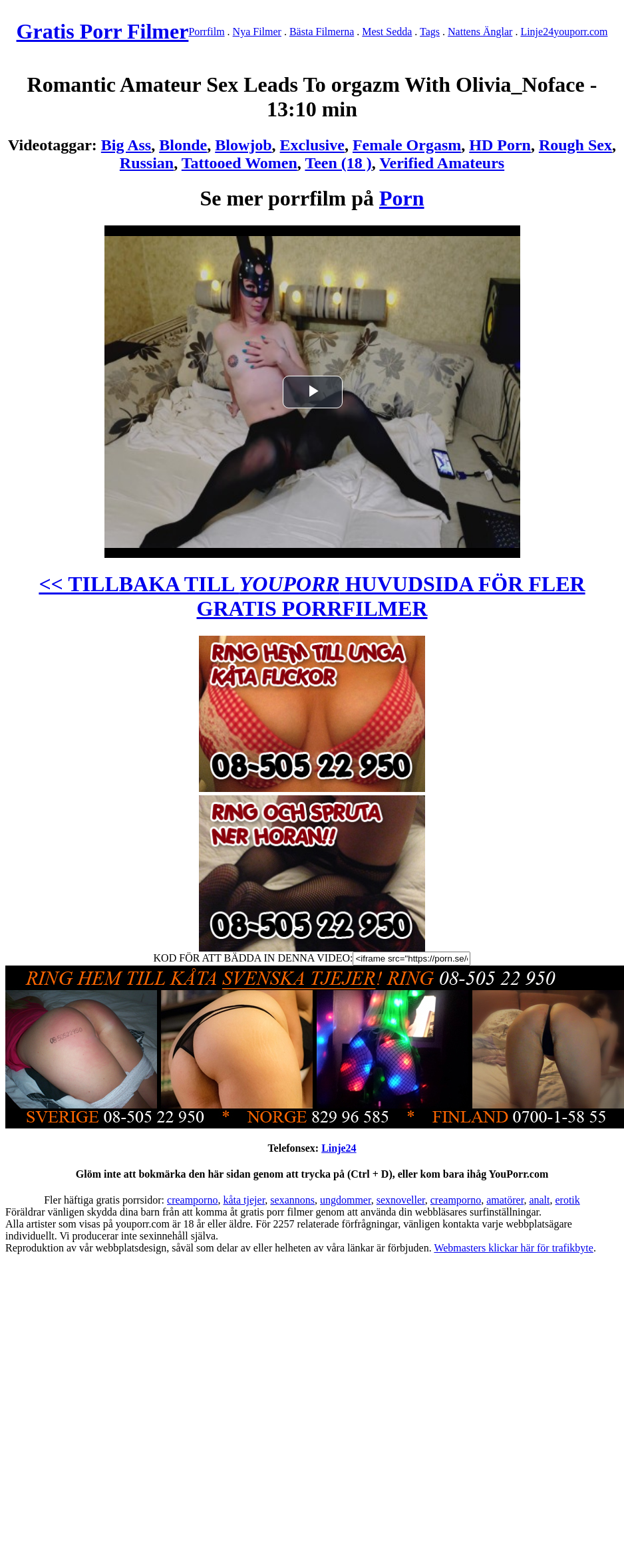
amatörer (505, 1200)
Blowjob (243, 145)
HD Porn (500, 145)
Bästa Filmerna (321, 31)
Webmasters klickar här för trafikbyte (513, 1247)
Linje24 (536, 31)
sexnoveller (401, 1200)
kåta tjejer (244, 1200)
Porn (401, 198)
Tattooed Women (239, 163)
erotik (567, 1200)
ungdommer (345, 1200)
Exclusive (312, 145)
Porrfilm (206, 31)
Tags (430, 31)
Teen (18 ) (338, 163)
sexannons (292, 1200)
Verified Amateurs (441, 163)
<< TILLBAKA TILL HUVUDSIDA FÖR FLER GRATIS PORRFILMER (312, 596)
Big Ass (126, 145)
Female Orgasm (407, 145)
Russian (147, 163)
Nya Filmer (257, 31)
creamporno (192, 1200)
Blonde (183, 145)
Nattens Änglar (480, 31)
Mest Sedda (387, 31)
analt (539, 1200)
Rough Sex (575, 145)
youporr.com (580, 31)
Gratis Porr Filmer (103, 31)
